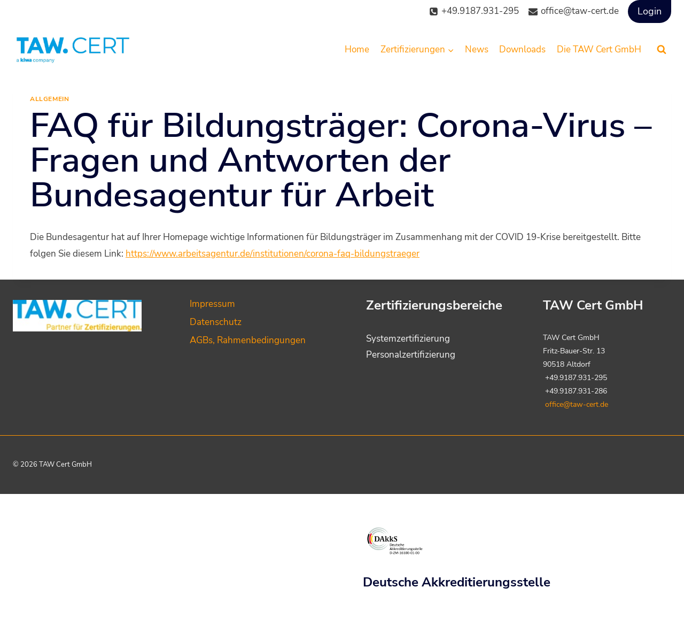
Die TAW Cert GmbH (599, 49)
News (476, 49)
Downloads (522, 49)
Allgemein (49, 99)
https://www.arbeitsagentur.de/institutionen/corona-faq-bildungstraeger (272, 254)
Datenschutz (216, 322)
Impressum (212, 304)
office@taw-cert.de (576, 404)
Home (357, 49)
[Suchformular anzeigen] (661, 49)
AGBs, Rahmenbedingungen (248, 340)
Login (650, 11)
